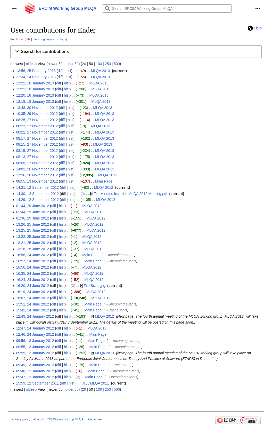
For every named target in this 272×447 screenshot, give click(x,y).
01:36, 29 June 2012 (32, 218)
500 (117, 64)
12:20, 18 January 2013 (35, 95)
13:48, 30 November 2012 (37, 108)
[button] (14, 8)
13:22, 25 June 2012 (32, 236)
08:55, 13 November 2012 (37, 181)
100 (99, 64)
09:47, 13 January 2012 (35, 377)
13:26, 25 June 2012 (32, 224)
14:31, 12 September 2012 (37, 187)
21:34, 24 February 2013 (35, 77)
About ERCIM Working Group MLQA (58, 419)
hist (68, 71)
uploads (52, 39)
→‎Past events (116, 310)
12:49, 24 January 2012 (35, 316)
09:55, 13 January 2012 (35, 347)
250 (108, 64)
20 (84, 64)
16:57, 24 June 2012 (32, 261)
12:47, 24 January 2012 (35, 328)
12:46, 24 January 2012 (35, 334)
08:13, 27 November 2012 (37, 157)
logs (63, 39)
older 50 (72, 64)
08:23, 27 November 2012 (37, 126)
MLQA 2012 (103, 187)
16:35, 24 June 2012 (32, 273)
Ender (20, 39)
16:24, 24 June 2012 (32, 280)
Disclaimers (95, 419)
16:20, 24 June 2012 (32, 286)
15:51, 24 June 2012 (32, 304)
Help (258, 28)
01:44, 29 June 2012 (32, 206)
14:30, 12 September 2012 (37, 194)
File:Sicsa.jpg (94, 286)
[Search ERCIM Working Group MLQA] (167, 8)
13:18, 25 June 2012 (32, 249)
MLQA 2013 (100, 71)
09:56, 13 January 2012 (35, 341)
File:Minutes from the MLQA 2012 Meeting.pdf (130, 194)
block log (39, 39)
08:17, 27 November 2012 (37, 138)
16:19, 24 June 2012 (32, 292)
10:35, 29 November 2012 (37, 114)
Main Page (103, 181)
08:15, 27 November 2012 (37, 144)
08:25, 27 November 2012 (37, 120)
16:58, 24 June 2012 (32, 255)
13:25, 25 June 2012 (32, 230)
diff (60, 71)
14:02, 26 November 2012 (37, 169)
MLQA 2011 (99, 383)
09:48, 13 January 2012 (35, 371)
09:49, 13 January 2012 (35, 365)
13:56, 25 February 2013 (35, 71)
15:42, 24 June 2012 (32, 310)
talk (28, 39)
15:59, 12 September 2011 (37, 383)
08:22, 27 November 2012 (37, 132)
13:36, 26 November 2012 (37, 175)
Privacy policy (20, 419)
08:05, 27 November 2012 (37, 163)
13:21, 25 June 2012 (32, 243)
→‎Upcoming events (118, 255)
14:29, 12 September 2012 (37, 200)
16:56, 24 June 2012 (32, 267)
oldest (30, 64)
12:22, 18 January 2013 (35, 83)
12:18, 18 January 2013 (35, 101)
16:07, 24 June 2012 (32, 298)
